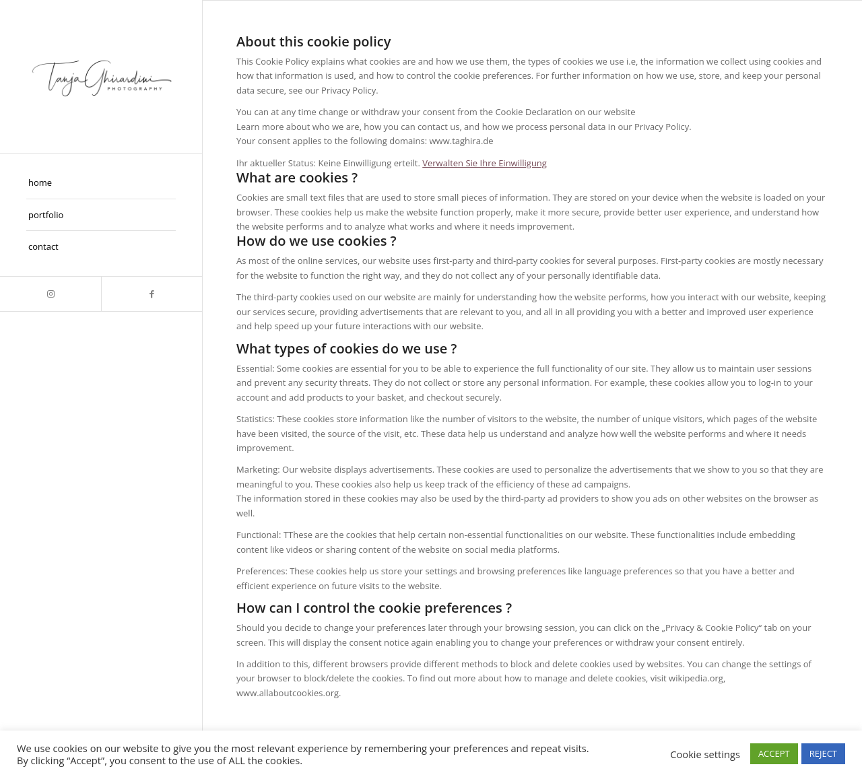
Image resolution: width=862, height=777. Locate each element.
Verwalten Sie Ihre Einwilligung (484, 163)
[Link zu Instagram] (50, 294)
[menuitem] (101, 183)
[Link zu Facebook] (151, 294)
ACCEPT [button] (774, 753)
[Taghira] (101, 76)
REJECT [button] (823, 753)
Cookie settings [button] (705, 754)
